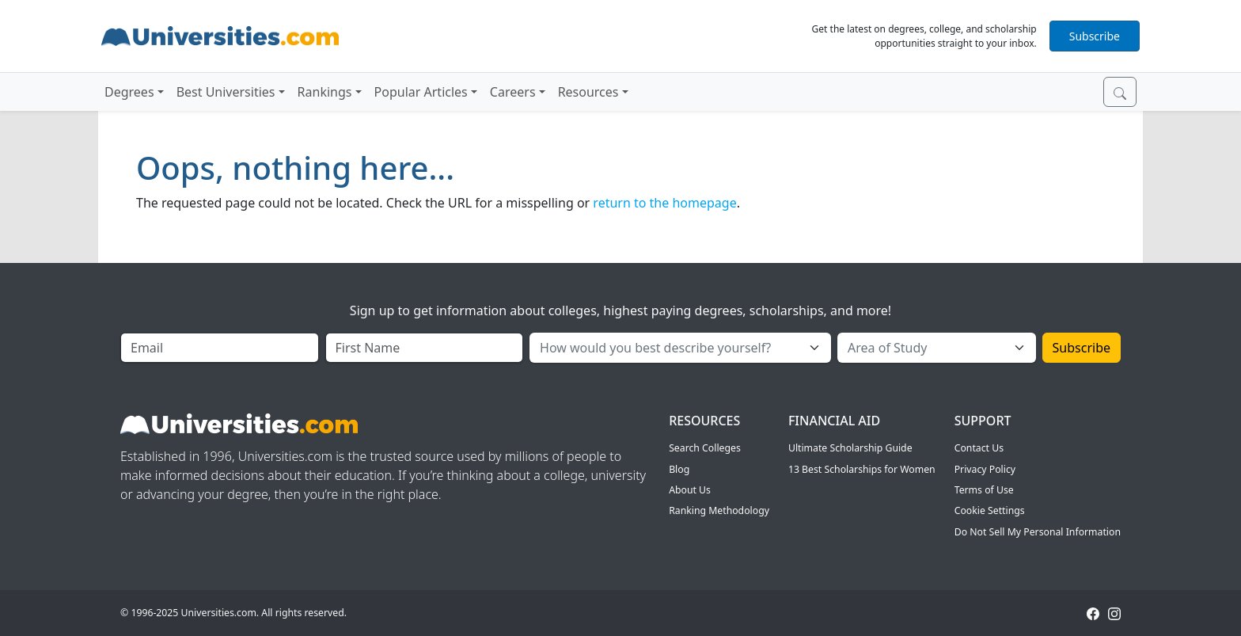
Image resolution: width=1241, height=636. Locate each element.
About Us (690, 490)
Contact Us (979, 448)
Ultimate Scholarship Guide (850, 448)
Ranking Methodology (719, 510)
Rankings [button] (325, 92)
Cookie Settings (989, 510)
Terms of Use (984, 490)
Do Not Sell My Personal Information (1037, 532)
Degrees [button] (129, 92)
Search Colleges (705, 448)
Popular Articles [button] (421, 92)
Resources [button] (588, 92)
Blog (679, 469)
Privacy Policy (984, 469)
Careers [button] (513, 92)
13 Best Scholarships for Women (861, 469)
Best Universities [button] (225, 92)
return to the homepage (664, 202)
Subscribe (1094, 36)
